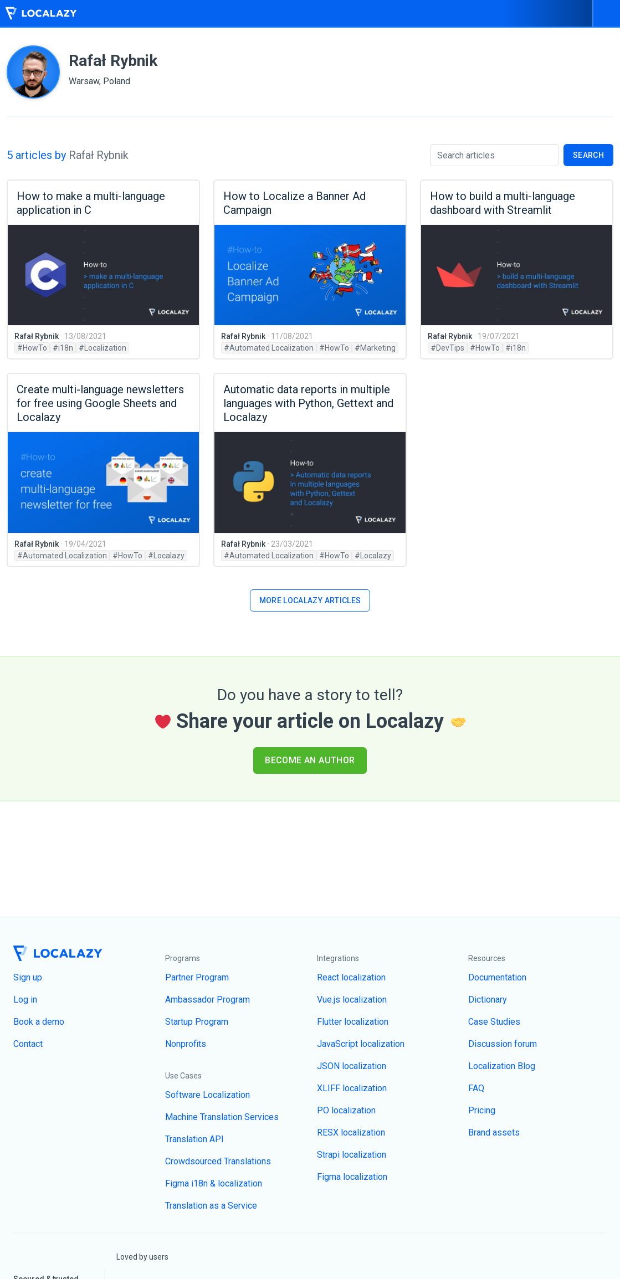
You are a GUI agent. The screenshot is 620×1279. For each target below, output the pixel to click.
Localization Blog (501, 1066)
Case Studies (494, 1021)
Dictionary (487, 999)
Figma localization (352, 1177)
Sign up (27, 977)
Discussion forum (502, 1044)
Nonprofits (185, 1044)
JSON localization (351, 1066)
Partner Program (197, 977)
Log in (25, 999)
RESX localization (351, 1132)
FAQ (476, 1088)
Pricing (481, 1110)
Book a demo (38, 1021)
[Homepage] (40, 13)
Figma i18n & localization (213, 1183)
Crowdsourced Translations (218, 1161)
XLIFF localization (352, 1088)
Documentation (497, 977)
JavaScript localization (360, 1044)
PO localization (346, 1110)
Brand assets (494, 1132)
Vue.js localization (352, 999)
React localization (351, 977)
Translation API (194, 1139)
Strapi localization (351, 1154)
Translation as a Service (211, 1205)
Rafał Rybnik (36, 336)
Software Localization (207, 1095)
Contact (28, 1044)
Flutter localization (352, 1021)
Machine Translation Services (222, 1117)
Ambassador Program (207, 999)
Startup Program (196, 1021)
